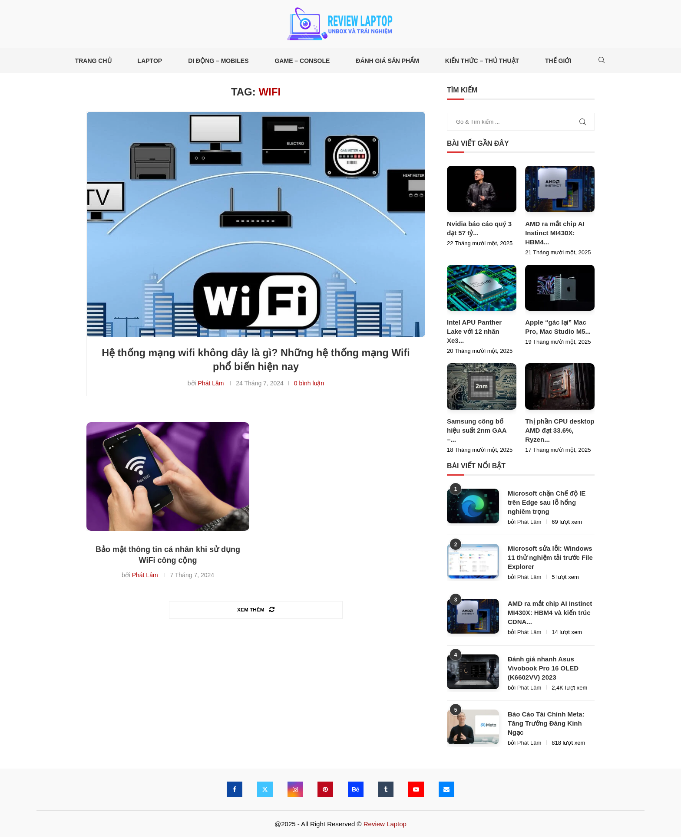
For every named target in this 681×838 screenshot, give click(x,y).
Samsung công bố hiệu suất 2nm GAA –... (476, 431)
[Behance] (356, 790)
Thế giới (558, 60)
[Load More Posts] (256, 611)
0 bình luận (309, 384)
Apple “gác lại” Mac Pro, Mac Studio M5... (558, 327)
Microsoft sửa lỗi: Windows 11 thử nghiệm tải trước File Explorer (550, 559)
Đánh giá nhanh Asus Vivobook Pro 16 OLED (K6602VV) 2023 (543, 669)
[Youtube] (416, 790)
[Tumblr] (386, 790)
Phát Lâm (211, 384)
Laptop (150, 60)
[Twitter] (264, 790)
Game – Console (302, 60)
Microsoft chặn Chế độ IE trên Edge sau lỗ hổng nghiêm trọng (546, 503)
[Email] (447, 790)
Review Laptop (385, 824)
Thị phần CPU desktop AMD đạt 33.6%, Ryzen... (560, 431)
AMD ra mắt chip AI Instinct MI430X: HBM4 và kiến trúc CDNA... (550, 614)
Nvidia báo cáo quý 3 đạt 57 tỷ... (479, 229)
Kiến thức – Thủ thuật (482, 60)
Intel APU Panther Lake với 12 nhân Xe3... (474, 332)
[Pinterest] (325, 790)
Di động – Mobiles (218, 60)
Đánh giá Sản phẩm (387, 60)
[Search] (601, 60)
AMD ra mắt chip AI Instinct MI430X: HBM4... (555, 233)
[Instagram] (295, 790)
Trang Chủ (93, 60)
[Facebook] (234, 790)
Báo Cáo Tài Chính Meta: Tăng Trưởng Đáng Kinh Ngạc (546, 724)
